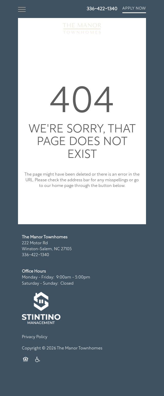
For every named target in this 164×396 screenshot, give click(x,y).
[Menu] (22, 9)
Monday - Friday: (38, 277)
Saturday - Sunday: (40, 284)
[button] (134, 9)
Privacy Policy (34, 337)
